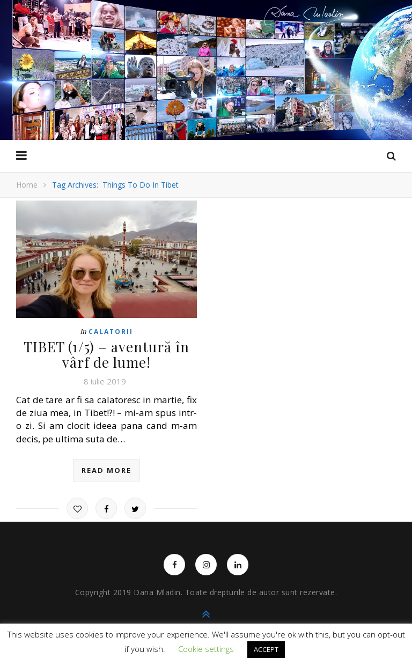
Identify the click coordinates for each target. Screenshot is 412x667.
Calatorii (111, 331)
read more (106, 470)
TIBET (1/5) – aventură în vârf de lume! (106, 354)
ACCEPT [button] (266, 649)
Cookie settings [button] (206, 648)
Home (27, 185)
